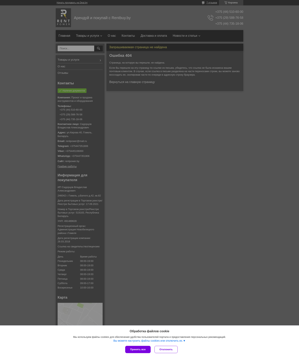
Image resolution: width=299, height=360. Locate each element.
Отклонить (166, 349)
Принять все (138, 349)
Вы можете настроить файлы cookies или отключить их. (148, 340)
